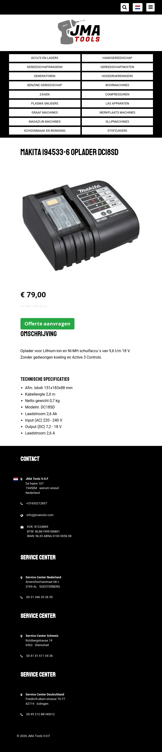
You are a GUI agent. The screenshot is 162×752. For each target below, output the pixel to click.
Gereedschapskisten (117, 67)
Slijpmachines (117, 121)
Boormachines (117, 85)
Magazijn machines (45, 121)
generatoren (44, 76)
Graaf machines (45, 112)
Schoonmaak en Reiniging (44, 130)
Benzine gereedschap (44, 85)
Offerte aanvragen (47, 323)
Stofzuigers (117, 130)
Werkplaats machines (117, 112)
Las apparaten (117, 103)
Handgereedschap (118, 58)
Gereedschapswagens (45, 67)
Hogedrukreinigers (117, 76)
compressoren (117, 94)
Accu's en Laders (44, 58)
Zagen (45, 94)
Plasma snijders (44, 103)
